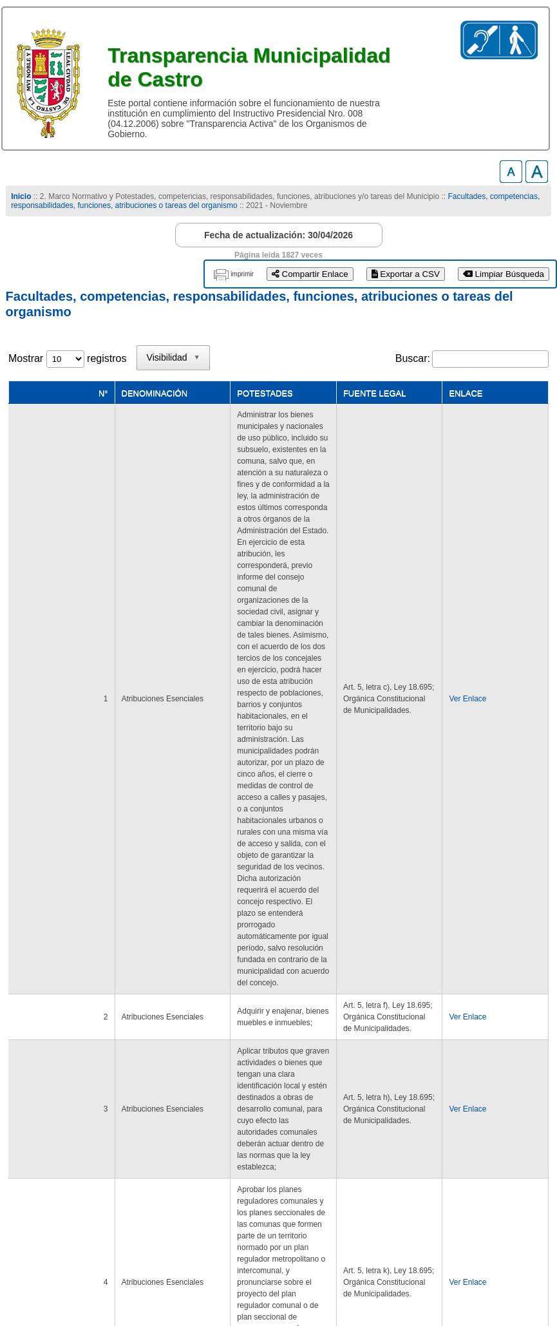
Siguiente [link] (478, 1157)
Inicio (21, 196)
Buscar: (412, 358)
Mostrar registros (67, 358)
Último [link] (527, 1157)
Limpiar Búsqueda (503, 274)
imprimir (242, 274)
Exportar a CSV (406, 274)
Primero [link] (350, 1157)
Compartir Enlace (310, 274)
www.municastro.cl (53, 1281)
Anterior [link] (400, 1157)
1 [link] (437, 1157)
